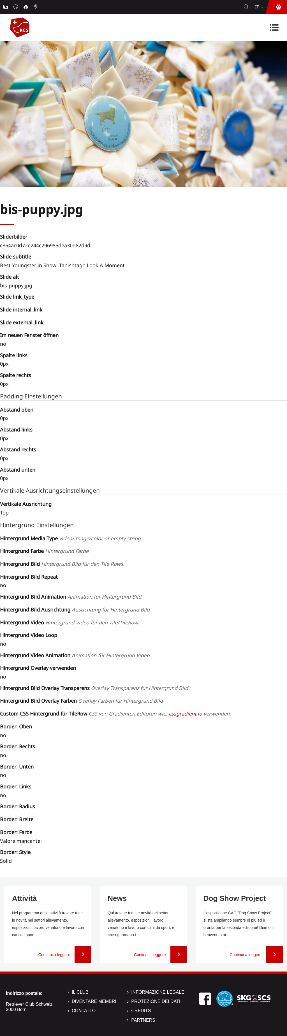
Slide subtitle (15, 256)
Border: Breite (16, 819)
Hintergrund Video (69, 622)
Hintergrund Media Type (70, 538)
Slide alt (9, 276)
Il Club (80, 992)
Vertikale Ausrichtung (26, 503)
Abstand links (16, 429)
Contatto (84, 1010)
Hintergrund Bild (62, 563)
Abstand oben (16, 409)
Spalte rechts (15, 375)
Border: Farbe (16, 832)
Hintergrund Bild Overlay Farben (81, 700)
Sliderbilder (13, 236)
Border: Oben (16, 726)
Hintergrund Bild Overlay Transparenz (94, 688)
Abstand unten (17, 469)
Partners (143, 1020)
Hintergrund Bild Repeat (29, 576)
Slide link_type (17, 296)
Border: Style (15, 852)
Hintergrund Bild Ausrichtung (75, 609)
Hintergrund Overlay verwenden (38, 667)
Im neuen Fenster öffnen (29, 335)
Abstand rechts (18, 449)
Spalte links (13, 355)
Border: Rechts (17, 746)
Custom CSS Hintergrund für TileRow (115, 713)
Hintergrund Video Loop (28, 635)
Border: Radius (17, 806)
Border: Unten (17, 766)
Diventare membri (94, 1001)
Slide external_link (21, 322)
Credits (141, 1010)
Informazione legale (157, 992)
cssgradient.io (185, 713)
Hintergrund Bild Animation (70, 596)
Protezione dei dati (155, 1001)
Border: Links (15, 786)
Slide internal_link (21, 309)
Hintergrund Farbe (44, 551)
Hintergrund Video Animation (75, 655)
